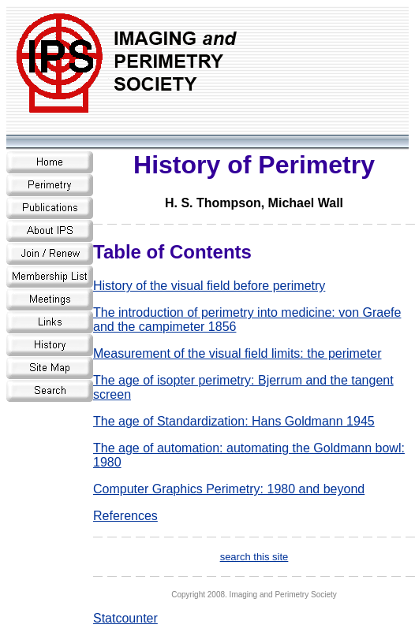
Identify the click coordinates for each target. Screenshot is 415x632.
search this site (254, 557)
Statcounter (125, 618)
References (125, 515)
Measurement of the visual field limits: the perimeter (237, 353)
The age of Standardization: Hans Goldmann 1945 (234, 421)
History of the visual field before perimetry (209, 285)
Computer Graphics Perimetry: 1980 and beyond (229, 489)
